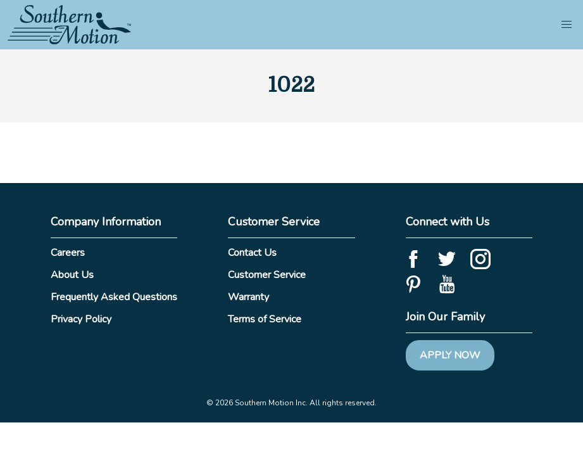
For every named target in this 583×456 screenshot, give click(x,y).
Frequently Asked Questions (114, 297)
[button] (566, 24)
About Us (72, 275)
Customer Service (267, 275)
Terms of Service (264, 319)
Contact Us (252, 253)
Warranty (248, 297)
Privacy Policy (81, 319)
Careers (68, 253)
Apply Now (450, 355)
